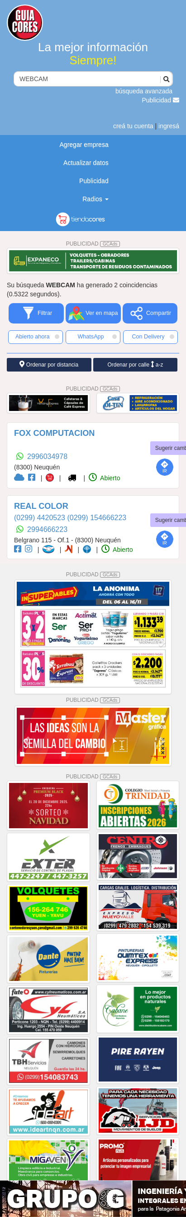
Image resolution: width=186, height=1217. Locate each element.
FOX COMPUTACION (54, 433)
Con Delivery (153, 336)
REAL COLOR (41, 506)
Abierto (104, 478)
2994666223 (47, 529)
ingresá (168, 126)
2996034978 (47, 456)
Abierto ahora (37, 336)
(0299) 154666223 (96, 518)
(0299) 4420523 (40, 518)
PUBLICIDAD (93, 244)
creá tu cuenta (133, 126)
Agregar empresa (84, 144)
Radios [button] (95, 199)
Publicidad (161, 100)
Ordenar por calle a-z (135, 364)
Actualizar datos (86, 162)
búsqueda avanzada (143, 91)
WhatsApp (97, 336)
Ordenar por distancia (48, 364)
